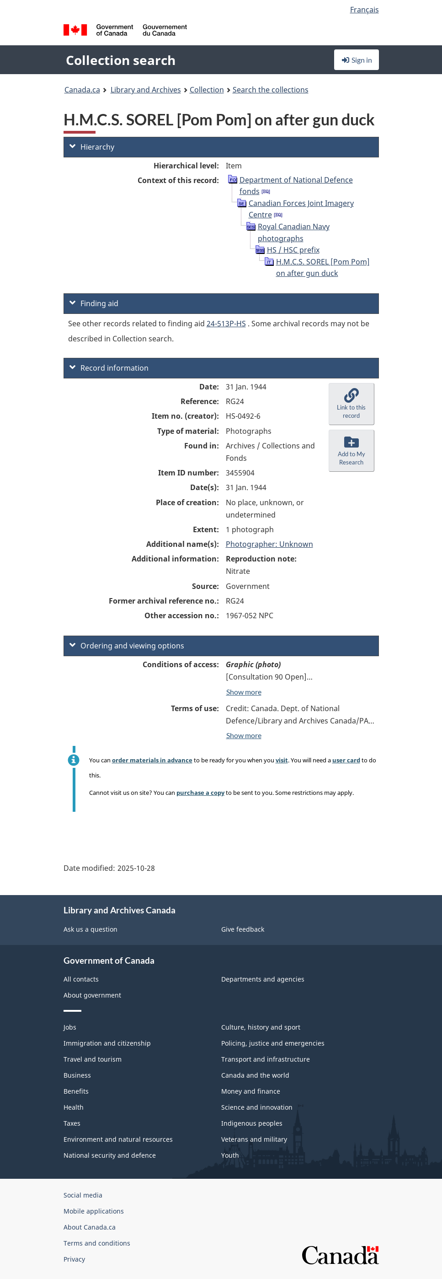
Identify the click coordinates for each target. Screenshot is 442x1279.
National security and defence (110, 1155)
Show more (243, 691)
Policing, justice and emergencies (273, 1043)
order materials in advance (152, 760)
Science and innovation (257, 1107)
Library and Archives (146, 90)
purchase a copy (200, 792)
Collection (207, 90)
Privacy (74, 1259)
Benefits (76, 1091)
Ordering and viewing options (126, 646)
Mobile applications (94, 1211)
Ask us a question (90, 929)
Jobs (70, 1027)
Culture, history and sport (260, 1027)
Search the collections (271, 90)
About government (92, 995)
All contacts (81, 979)
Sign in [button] (356, 59)
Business (77, 1075)
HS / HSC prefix (293, 250)
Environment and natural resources (118, 1139)
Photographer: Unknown (269, 544)
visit (282, 760)
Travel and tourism (93, 1059)
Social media (83, 1195)
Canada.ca (82, 90)
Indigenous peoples (251, 1123)
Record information (109, 368)
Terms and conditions (97, 1243)
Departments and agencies (262, 979)
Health (74, 1107)
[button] (351, 404)
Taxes (72, 1123)
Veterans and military (254, 1139)
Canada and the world (255, 1075)
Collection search (121, 60)
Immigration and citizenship (107, 1043)
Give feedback (242, 929)
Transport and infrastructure (265, 1059)
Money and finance (250, 1091)
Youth (230, 1155)
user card (346, 760)
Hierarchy (91, 147)
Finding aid (93, 303)
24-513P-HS (226, 323)
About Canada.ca (90, 1227)
